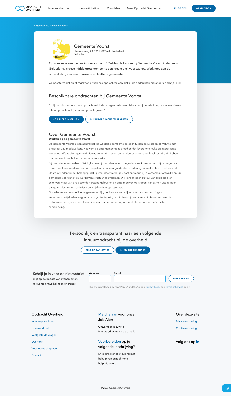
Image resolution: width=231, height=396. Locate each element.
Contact (36, 353)
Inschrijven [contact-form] (181, 276)
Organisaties (41, 25)
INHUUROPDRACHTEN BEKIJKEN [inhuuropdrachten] (109, 119)
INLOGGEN (180, 8)
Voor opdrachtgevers (44, 347)
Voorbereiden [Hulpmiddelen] (109, 339)
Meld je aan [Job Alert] (107, 312)
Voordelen (113, 8)
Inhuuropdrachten (59, 8)
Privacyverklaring (186, 320)
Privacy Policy (153, 285)
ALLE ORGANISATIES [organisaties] (97, 249)
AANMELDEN (203, 8)
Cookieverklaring (186, 326)
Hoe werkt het (40, 326)
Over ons (37, 340)
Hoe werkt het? (89, 8)
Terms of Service (174, 285)
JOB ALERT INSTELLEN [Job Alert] (66, 119)
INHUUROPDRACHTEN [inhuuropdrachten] (133, 249)
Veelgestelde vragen (44, 333)
